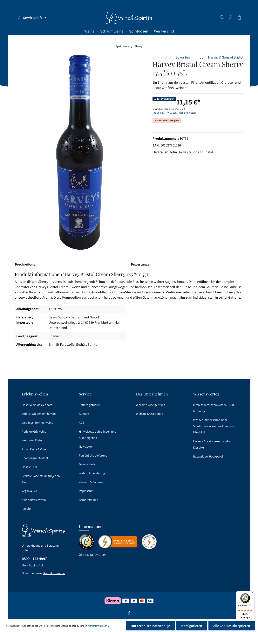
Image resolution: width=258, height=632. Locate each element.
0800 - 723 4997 (34, 558)
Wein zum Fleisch (33, 440)
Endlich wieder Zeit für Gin (39, 414)
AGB (81, 423)
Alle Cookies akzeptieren (231, 625)
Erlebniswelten (35, 393)
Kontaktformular (54, 573)
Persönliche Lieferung (93, 455)
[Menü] (251, 593)
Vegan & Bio (29, 491)
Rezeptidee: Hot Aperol (208, 456)
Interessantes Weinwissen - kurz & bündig (213, 408)
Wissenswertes (206, 393)
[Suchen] (222, 17)
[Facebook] (129, 614)
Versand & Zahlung (91, 482)
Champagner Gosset (35, 458)
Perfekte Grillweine (34, 432)
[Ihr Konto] (231, 17)
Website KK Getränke (149, 414)
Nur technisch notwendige (150, 625)
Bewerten (183, 57)
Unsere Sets (29, 467)
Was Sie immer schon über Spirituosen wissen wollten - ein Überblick (213, 426)
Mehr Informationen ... (98, 625)
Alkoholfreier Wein (34, 500)
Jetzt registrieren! (90, 405)
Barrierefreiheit (88, 500)
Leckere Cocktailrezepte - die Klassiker (211, 444)
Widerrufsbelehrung (92, 473)
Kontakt (84, 414)
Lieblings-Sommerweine (37, 423)
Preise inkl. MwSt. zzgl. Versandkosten (174, 112)
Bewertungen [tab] (141, 264)
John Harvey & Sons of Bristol (221, 57)
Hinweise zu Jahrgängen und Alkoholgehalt (97, 435)
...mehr (26, 509)
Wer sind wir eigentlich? (151, 405)
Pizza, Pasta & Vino (34, 449)
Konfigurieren (191, 625)
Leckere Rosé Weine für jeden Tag (41, 479)
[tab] (71, 264)
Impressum (86, 491)
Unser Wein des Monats (37, 405)
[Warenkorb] (239, 17)
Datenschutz (87, 464)
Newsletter (86, 446)
